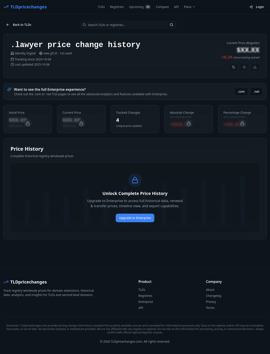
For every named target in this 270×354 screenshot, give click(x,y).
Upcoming (140, 7)
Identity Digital (25, 53)
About (210, 290)
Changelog (213, 296)
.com (241, 91)
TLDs (101, 7)
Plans (189, 7)
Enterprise (145, 302)
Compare (162, 7)
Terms (210, 308)
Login (256, 7)
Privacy (211, 302)
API (176, 7)
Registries (117, 7)
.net (256, 91)
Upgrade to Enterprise (135, 218)
